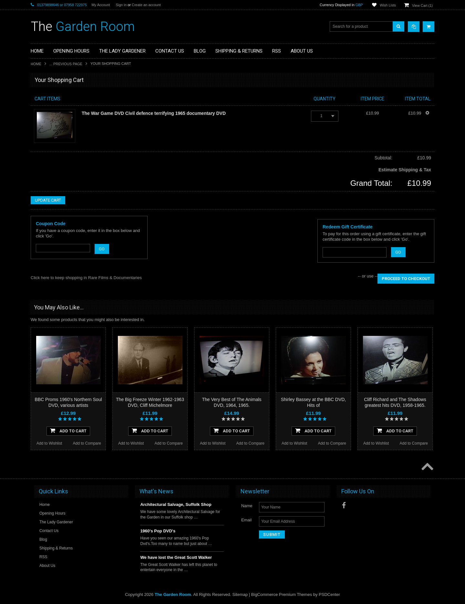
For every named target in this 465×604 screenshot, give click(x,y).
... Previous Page (65, 64)
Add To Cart (68, 430)
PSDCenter (329, 594)
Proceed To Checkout (406, 278)
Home (36, 64)
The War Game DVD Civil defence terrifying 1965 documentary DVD (154, 113)
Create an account (146, 5)
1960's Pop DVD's (157, 530)
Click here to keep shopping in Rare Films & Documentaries (86, 277)
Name (247, 505)
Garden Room (83, 26)
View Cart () (422, 5)
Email (246, 520)
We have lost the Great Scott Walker (176, 557)
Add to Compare (87, 443)
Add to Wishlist (49, 443)
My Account (101, 5)
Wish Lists (388, 5)
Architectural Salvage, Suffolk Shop (175, 504)
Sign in (121, 5)
